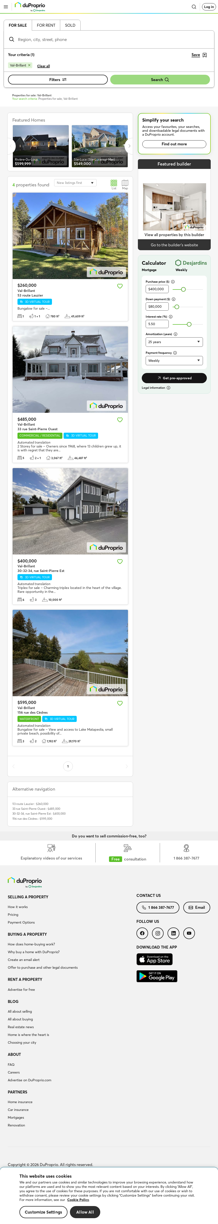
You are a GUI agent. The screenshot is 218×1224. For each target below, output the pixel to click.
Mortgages (16, 1117)
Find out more (174, 143)
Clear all (43, 66)
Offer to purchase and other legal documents (43, 967)
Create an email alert (24, 960)
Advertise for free (21, 989)
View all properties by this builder (174, 234)
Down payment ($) (160, 299)
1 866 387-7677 (158, 907)
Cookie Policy (78, 1200)
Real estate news (21, 1027)
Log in (209, 7)
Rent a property (25, 979)
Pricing (13, 914)
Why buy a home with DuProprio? (33, 952)
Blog (13, 1001)
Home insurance (20, 1102)
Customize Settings (43, 1212)
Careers (14, 1072)
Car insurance (18, 1110)
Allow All (85, 1212)
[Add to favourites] (120, 286)
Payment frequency (161, 353)
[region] (109, 1195)
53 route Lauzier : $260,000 (30, 804)
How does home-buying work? (31, 944)
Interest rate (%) (159, 316)
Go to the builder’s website (174, 244)
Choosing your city (22, 1042)
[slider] (183, 289)
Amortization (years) (161, 334)
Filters (58, 79)
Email (197, 907)
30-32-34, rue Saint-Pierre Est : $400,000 (39, 813)
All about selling (20, 1011)
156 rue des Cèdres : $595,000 (32, 818)
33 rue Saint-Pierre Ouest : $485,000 (36, 808)
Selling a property (28, 896)
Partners (17, 1092)
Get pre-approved (174, 378)
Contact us (148, 895)
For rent (46, 25)
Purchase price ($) (160, 281)
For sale (18, 25)
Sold (70, 25)
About (14, 1054)
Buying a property (27, 934)
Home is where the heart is (28, 1035)
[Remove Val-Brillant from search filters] (20, 65)
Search (160, 79)
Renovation (16, 1125)
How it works (18, 907)
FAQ (11, 1064)
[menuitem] (72, 910)
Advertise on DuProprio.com (29, 1080)
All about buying (20, 1019)
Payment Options (21, 922)
